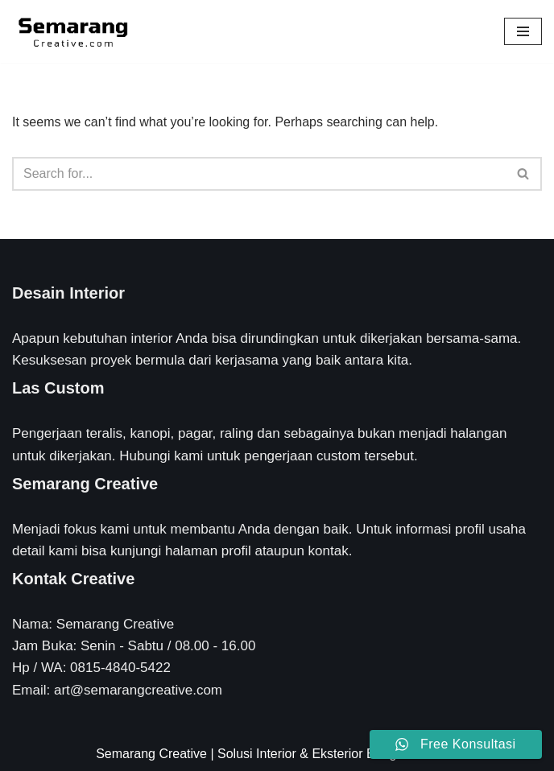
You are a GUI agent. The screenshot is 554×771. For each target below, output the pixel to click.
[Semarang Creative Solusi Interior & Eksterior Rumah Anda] (72, 31)
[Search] (259, 174)
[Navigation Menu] (523, 31)
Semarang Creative (151, 754)
